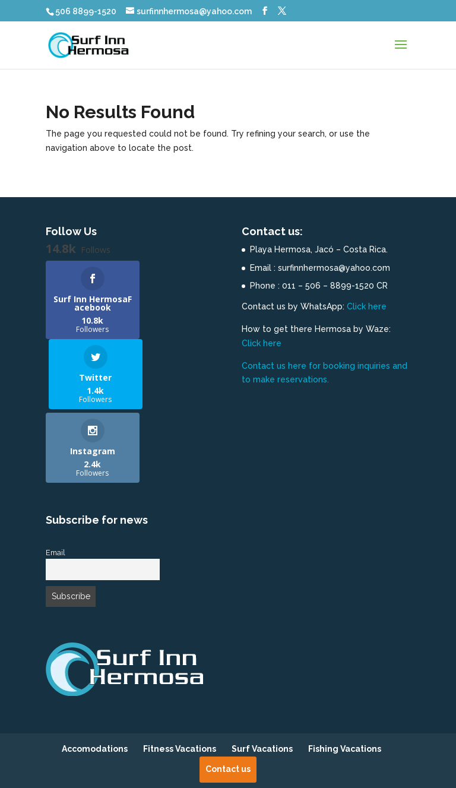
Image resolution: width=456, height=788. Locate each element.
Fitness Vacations (179, 678)
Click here (367, 306)
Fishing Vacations (344, 678)
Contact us (228, 698)
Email (55, 481)
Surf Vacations (262, 678)
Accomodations (95, 678)
